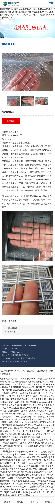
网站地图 (17, 387)
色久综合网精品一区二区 (41, 492)
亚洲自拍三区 (29, 481)
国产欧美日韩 (43, 457)
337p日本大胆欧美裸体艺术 (15, 475)
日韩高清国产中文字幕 (23, 478)
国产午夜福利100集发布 (18, 492)
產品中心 (21, 500)
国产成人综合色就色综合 (35, 483)
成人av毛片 (10, 472)
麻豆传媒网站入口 (26, 495)
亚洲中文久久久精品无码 (16, 469)
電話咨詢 (48, 500)
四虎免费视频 (35, 475)
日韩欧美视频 (15, 481)
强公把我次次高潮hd (18, 463)
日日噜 (41, 466)
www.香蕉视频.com (38, 463)
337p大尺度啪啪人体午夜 (21, 454)
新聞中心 (34, 500)
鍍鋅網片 (14, 328)
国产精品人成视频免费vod (12, 489)
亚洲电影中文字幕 (8, 495)
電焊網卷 (12, 321)
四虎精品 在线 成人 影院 (25, 457)
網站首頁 (7, 500)
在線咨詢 (11, 121)
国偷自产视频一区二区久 (28, 451)
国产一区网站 (40, 454)
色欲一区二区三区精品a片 (15, 486)
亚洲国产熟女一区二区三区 (25, 460)
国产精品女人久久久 (26, 472)
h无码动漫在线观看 (14, 483)
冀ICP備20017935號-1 (18, 362)
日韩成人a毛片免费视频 (26, 466)
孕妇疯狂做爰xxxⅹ (33, 489)
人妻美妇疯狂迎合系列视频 (40, 486)
